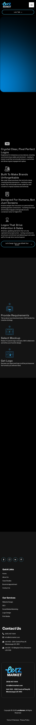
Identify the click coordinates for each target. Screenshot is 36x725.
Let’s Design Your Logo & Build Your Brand (18, 244)
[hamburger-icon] (31, 4)
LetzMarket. (21, 710)
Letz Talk (18, 12)
